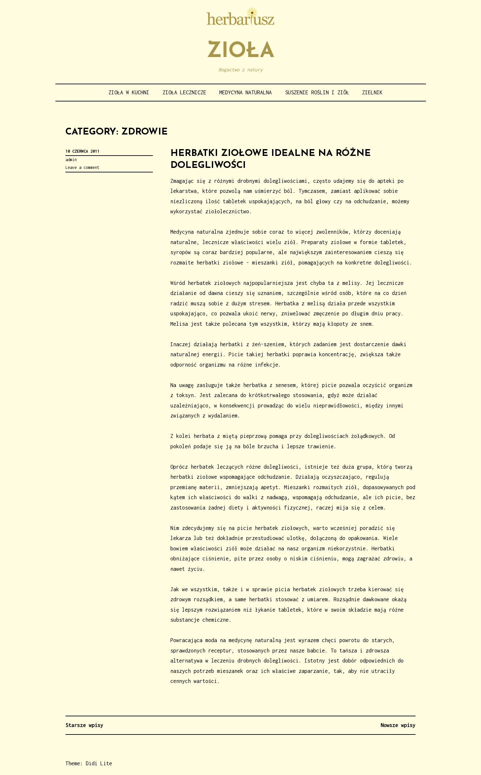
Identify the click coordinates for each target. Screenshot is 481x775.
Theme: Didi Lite (88, 763)
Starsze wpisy (84, 725)
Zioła (240, 51)
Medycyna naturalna (245, 92)
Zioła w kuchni (129, 92)
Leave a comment (82, 167)
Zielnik (372, 92)
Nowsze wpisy (398, 725)
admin (71, 159)
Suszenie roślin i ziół (317, 92)
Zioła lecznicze (184, 92)
